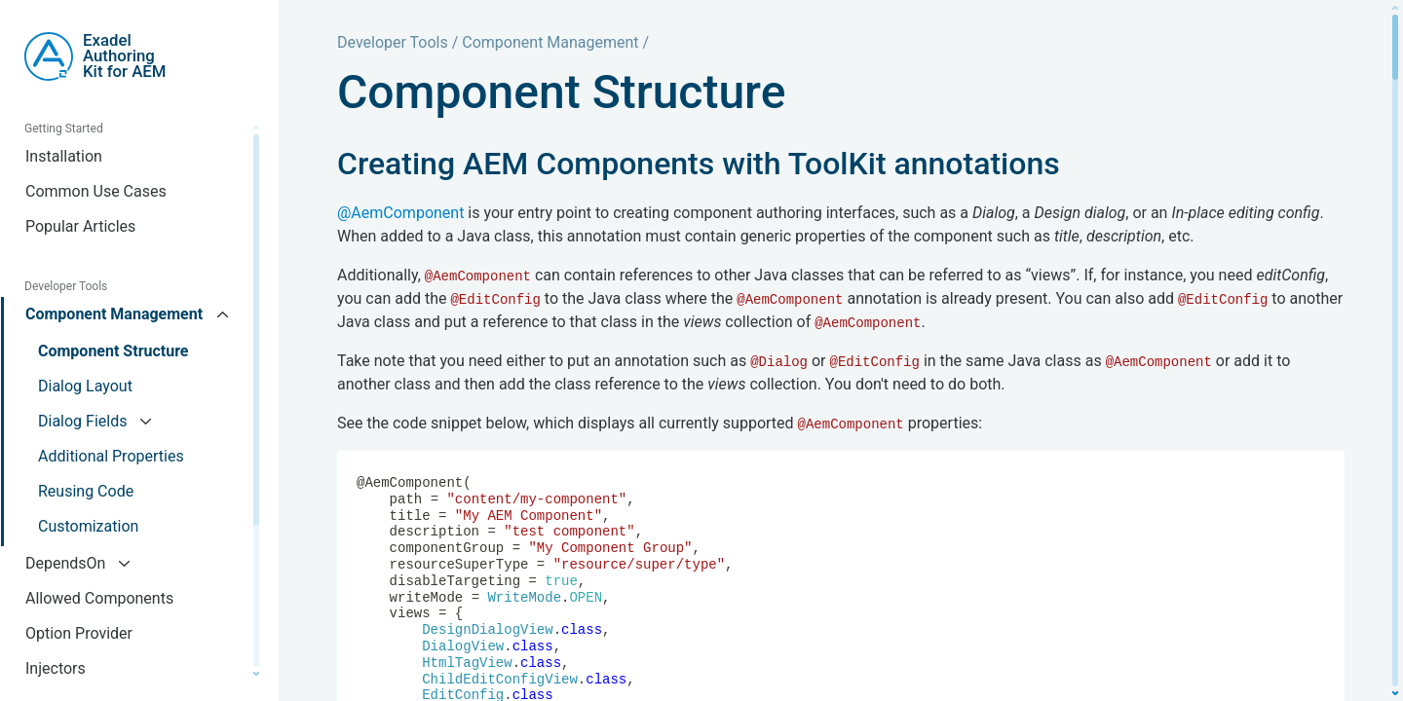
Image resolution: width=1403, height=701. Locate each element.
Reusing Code (85, 491)
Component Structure (113, 351)
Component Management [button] (116, 314)
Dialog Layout (85, 386)
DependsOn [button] (67, 563)
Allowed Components (99, 598)
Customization (88, 526)
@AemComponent (400, 212)
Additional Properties (111, 456)
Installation (63, 156)
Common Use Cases (96, 191)
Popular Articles (80, 226)
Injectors (55, 668)
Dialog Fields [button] (84, 421)
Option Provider (79, 633)
